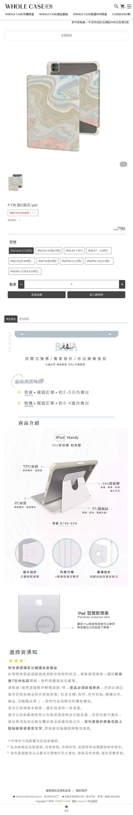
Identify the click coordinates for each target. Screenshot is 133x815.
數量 (13, 284)
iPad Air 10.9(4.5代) (48, 250)
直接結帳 (36, 294)
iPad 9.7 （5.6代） (99, 250)
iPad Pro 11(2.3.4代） (99, 260)
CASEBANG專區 (122, 14)
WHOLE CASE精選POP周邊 (90, 14)
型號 (13, 242)
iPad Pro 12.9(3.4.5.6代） (25, 271)
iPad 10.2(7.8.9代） (22, 260)
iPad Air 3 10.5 (74, 250)
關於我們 (81, 790)
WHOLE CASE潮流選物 (53, 14)
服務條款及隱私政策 (58, 790)
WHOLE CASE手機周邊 (19, 14)
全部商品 (66, 35)
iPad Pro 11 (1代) (71, 260)
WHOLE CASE (62, 801)
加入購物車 (96, 294)
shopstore (82, 801)
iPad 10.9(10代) (47, 260)
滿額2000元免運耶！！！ (23, 213)
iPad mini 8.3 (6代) (21, 250)
